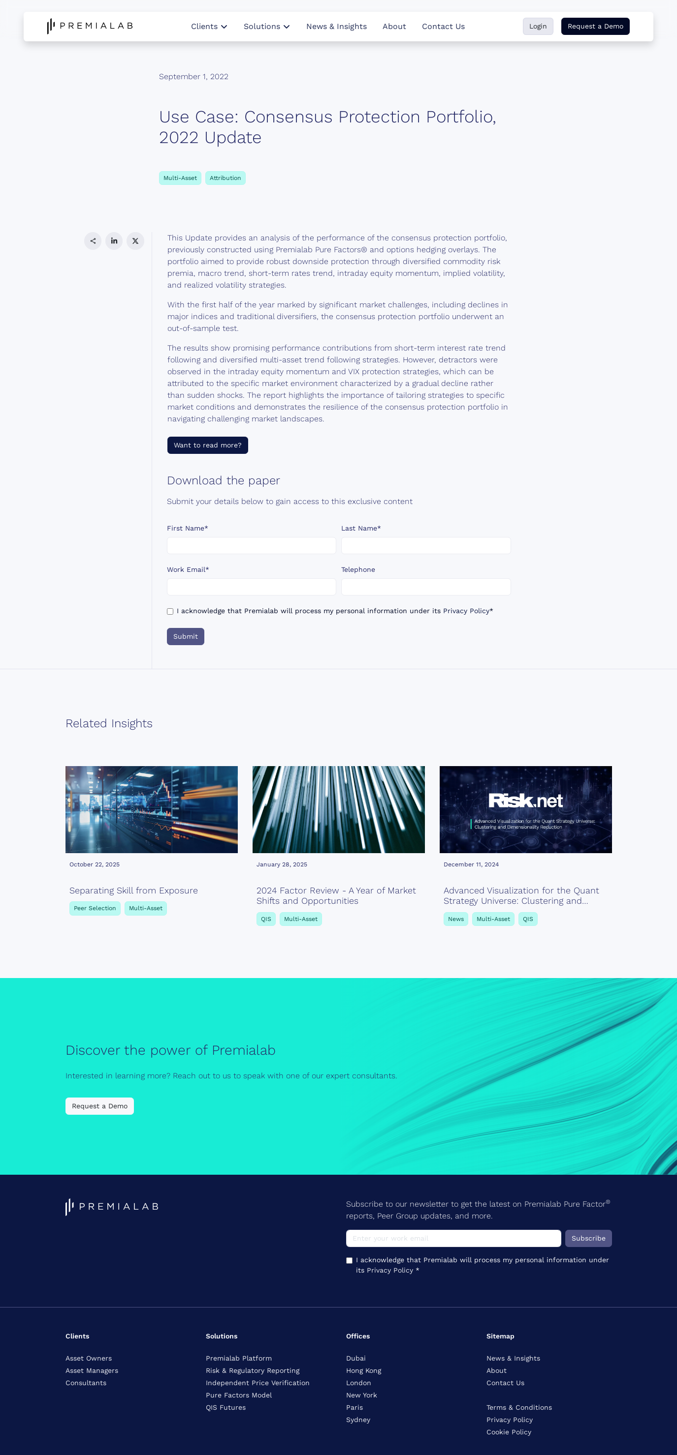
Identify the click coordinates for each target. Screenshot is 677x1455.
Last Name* (361, 528)
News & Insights (336, 26)
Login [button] (538, 26)
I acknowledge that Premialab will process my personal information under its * (335, 611)
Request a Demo (100, 1106)
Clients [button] (209, 26)
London (358, 1383)
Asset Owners (88, 1358)
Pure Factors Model (239, 1395)
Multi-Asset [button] (180, 178)
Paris (354, 1407)
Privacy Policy (466, 611)
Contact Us (443, 26)
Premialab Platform (239, 1358)
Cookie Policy (508, 1432)
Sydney (358, 1420)
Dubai (356, 1358)
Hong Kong (363, 1370)
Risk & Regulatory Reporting (252, 1370)
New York (361, 1395)
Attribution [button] (225, 178)
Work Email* (188, 569)
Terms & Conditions (519, 1407)
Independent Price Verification (258, 1383)
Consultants (85, 1383)
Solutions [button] (267, 26)
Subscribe (589, 1238)
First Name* (187, 528)
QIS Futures (226, 1407)
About (394, 26)
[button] (92, 240)
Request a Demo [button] (595, 26)
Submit (185, 636)
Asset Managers (91, 1370)
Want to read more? (208, 445)
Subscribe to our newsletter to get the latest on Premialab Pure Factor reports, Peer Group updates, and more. (478, 1209)
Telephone (358, 569)
